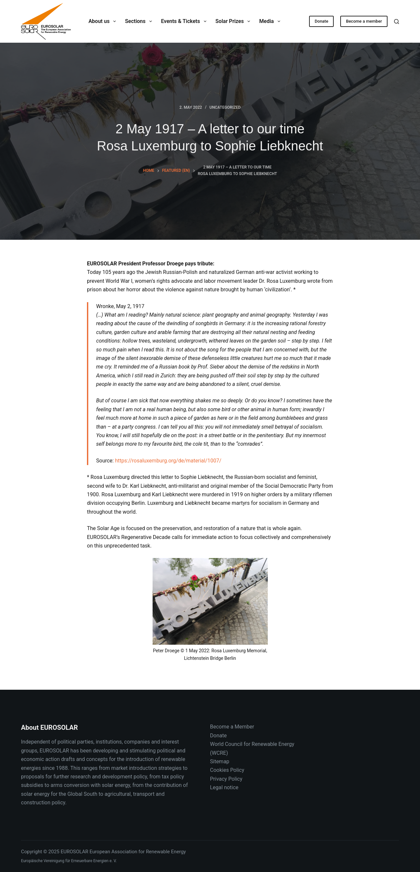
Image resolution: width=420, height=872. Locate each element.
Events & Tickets (185, 21)
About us (103, 21)
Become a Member (232, 727)
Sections (140, 21)
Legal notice (224, 787)
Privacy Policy (226, 779)
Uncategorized (225, 107)
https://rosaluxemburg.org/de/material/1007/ (168, 461)
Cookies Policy (227, 770)
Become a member (364, 21)
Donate (321, 21)
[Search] (396, 21)
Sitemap (219, 761)
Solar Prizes (234, 21)
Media (271, 21)
